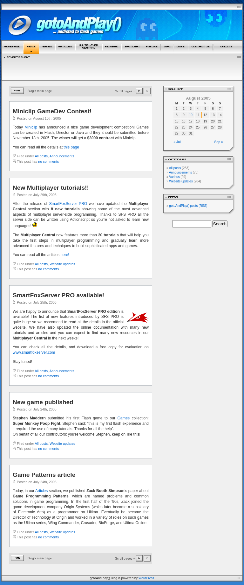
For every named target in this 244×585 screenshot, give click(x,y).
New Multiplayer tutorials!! (51, 187)
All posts (41, 156)
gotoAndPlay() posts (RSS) (188, 205)
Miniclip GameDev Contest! (52, 111)
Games (123, 418)
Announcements (62, 156)
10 (191, 115)
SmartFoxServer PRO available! (58, 295)
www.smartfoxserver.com (34, 352)
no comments (48, 161)
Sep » (218, 142)
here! (64, 255)
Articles (41, 491)
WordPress (146, 578)
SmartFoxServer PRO (68, 203)
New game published (43, 402)
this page (71, 147)
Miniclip (30, 127)
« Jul (177, 142)
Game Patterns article (44, 474)
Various (174, 177)
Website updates (62, 264)
